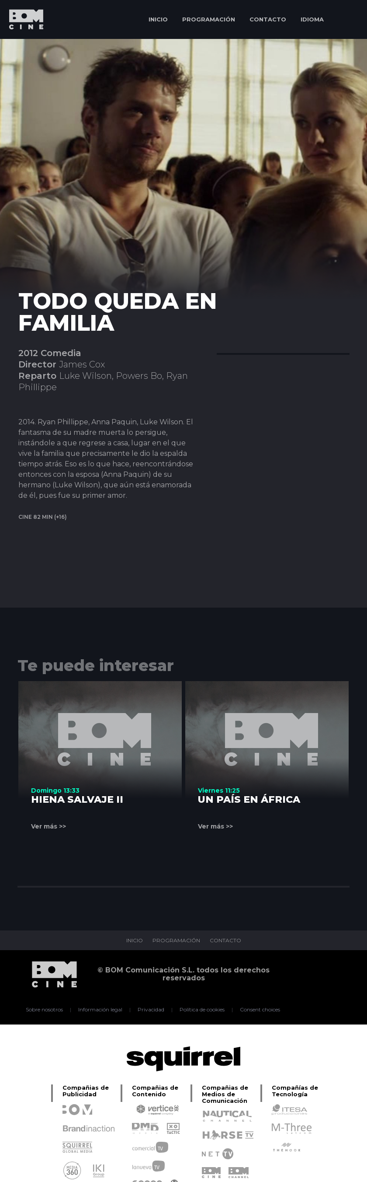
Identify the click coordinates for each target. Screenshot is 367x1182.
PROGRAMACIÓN (208, 19)
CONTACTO (267, 19)
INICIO (158, 19)
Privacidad (151, 1010)
